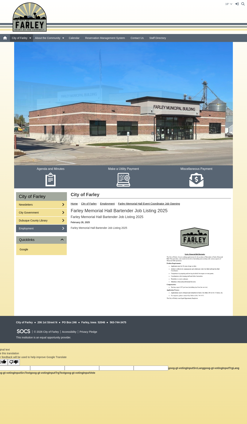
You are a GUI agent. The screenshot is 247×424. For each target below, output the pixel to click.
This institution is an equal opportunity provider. (43, 337)
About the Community (47, 37)
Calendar (74, 37)
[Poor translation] (14, 362)
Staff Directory (157, 37)
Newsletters (26, 204)
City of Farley (19, 37)
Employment (107, 203)
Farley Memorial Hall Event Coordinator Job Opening (149, 203)
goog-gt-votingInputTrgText (47, 372)
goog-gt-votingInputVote (80, 372)
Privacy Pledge (88, 331)
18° (228, 3)
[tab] (41, 240)
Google (24, 249)
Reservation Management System (105, 37)
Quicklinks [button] (31, 240)
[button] (30, 38)
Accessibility (69, 331)
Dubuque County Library (33, 220)
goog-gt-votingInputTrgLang (221, 368)
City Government (29, 212)
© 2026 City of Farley (46, 331)
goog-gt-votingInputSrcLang (186, 368)
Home (74, 203)
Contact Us (137, 37)
